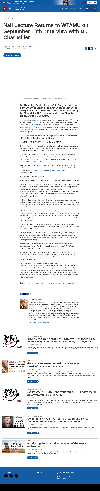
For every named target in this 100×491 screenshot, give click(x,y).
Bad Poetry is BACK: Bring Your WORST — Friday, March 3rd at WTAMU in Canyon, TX (62, 393)
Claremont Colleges (59, 129)
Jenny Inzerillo (29, 47)
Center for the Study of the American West (62, 283)
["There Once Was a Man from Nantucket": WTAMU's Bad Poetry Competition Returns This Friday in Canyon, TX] (13, 341)
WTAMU (28, 287)
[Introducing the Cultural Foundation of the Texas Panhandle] (13, 446)
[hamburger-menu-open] (4, 2)
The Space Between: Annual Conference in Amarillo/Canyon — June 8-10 (53, 365)
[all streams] (91, 8)
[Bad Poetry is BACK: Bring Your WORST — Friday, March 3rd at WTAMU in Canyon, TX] (13, 395)
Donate (93, 2)
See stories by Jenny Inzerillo (39, 322)
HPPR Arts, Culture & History (13, 19)
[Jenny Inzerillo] (24, 304)
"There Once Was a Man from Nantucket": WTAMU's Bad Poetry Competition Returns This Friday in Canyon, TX (61, 340)
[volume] (9, 8)
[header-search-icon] (84, 2)
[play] (4, 9)
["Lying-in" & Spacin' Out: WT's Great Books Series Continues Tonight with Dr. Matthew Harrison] (13, 422)
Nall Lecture (39, 287)
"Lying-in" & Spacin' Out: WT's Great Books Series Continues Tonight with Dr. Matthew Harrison (57, 420)
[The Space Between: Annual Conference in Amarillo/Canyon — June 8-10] (13, 366)
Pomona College (32, 129)
